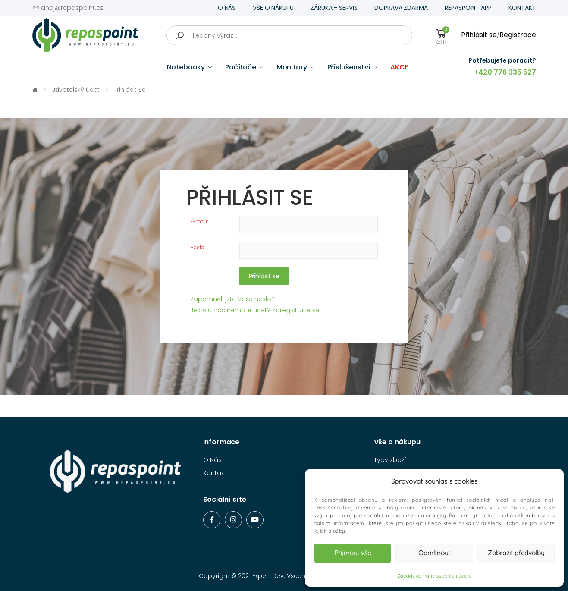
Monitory (291, 67)
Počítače (240, 67)
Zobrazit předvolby (516, 553)
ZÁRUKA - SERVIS (334, 7)
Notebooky (186, 67)
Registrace (517, 35)
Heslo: (197, 247)
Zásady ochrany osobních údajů (434, 575)
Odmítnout (434, 553)
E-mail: (199, 221)
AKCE (399, 67)
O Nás (212, 460)
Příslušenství (348, 67)
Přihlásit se (479, 35)
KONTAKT (522, 7)
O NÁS (226, 7)
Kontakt (214, 472)
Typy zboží (390, 460)
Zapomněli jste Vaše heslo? (232, 299)
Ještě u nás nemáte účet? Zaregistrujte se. (255, 310)
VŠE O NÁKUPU (273, 7)
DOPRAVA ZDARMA (400, 7)
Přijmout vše (352, 553)
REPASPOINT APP (468, 7)
